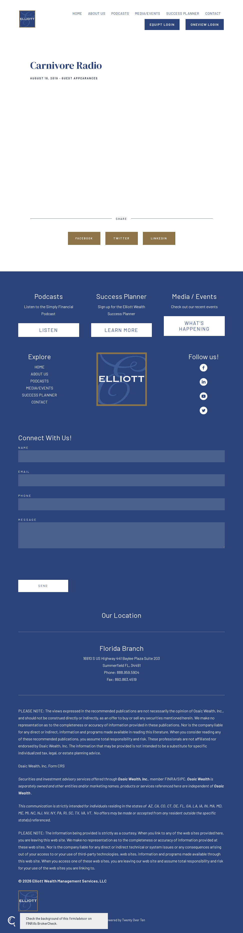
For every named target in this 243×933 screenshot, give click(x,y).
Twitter (121, 238)
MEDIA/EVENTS (147, 13)
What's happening (194, 326)
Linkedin (159, 238)
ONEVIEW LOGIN (205, 24)
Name (23, 447)
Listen (48, 330)
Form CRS (56, 765)
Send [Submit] (43, 585)
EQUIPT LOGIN (162, 24)
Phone (24, 495)
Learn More (121, 330)
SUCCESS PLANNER (182, 13)
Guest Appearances (80, 78)
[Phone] (121, 504)
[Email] (121, 480)
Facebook (84, 238)
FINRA (170, 778)
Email (24, 471)
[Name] (121, 456)
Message (27, 519)
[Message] (121, 535)
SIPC (181, 778)
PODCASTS (120, 13)
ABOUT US (96, 13)
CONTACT (213, 13)
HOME (77, 13)
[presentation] (56, 564)
